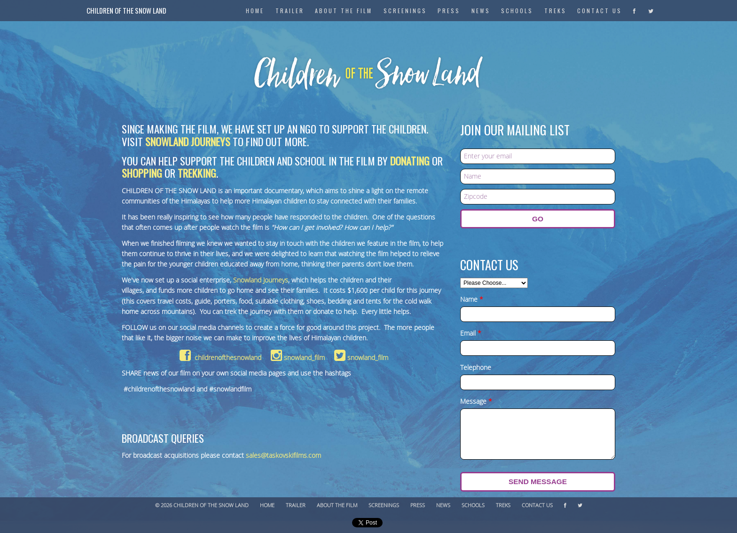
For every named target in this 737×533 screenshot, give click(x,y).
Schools (517, 11)
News (480, 11)
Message (476, 402)
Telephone (475, 368)
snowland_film (298, 358)
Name (471, 300)
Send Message (538, 482)
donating (410, 160)
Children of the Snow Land (126, 10)
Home (267, 505)
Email (470, 333)
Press (449, 11)
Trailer (296, 505)
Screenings (405, 11)
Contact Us (599, 11)
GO (537, 219)
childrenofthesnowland (220, 358)
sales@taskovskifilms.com (283, 456)
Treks (555, 11)
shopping (142, 172)
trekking (197, 172)
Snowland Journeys (187, 141)
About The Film (343, 11)
